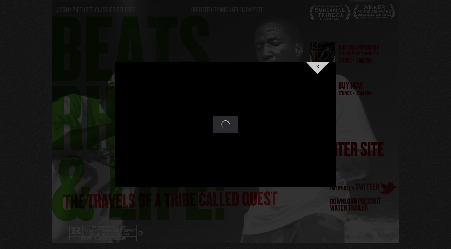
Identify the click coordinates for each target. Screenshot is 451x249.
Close (317, 68)
